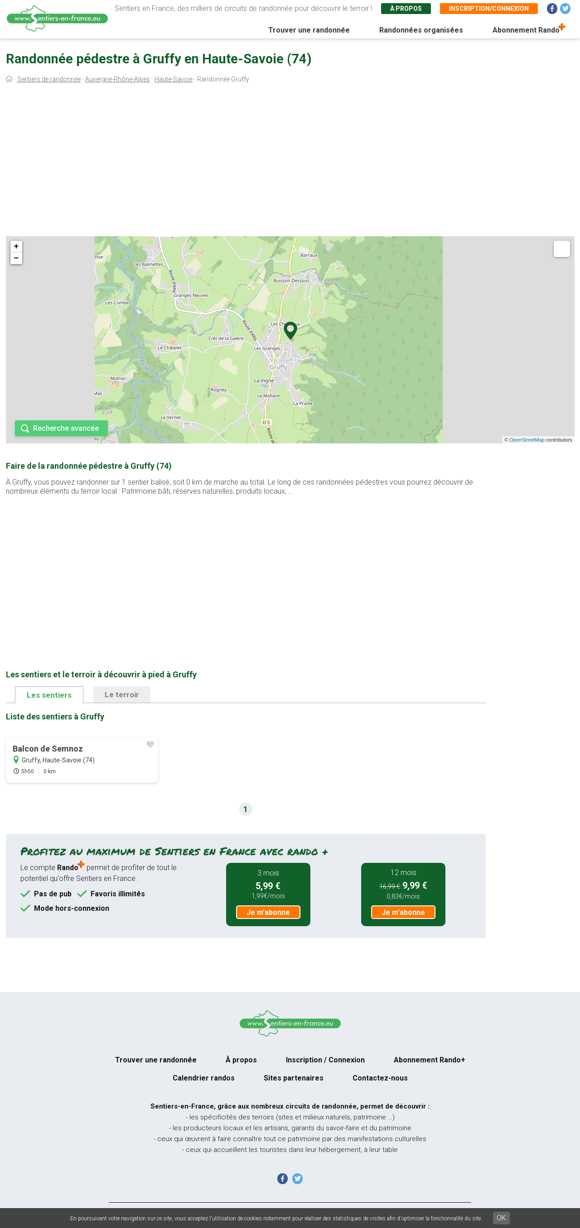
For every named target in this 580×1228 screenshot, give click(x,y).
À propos (406, 8)
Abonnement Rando (526, 30)
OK (501, 1218)
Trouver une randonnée (309, 30)
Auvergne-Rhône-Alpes (117, 79)
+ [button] (16, 246)
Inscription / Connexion (325, 1060)
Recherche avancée (66, 428)
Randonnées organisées (421, 30)
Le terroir (122, 694)
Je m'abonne (268, 912)
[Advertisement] (290, 162)
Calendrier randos (204, 1078)
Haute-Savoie (174, 79)
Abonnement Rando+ (429, 1060)
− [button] (16, 258)
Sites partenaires (294, 1078)
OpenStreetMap (527, 440)
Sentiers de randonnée (49, 79)
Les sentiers (49, 695)
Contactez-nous (380, 1078)
